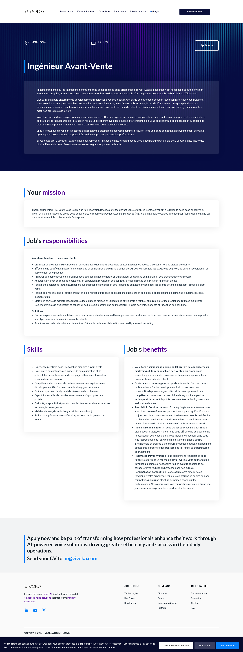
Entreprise (119, 11)
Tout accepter (228, 645)
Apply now (206, 45)
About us (162, 593)
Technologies (131, 593)
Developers (130, 603)
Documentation (199, 593)
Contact (195, 603)
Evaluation (196, 598)
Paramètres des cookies (176, 645)
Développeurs (137, 11)
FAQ (193, 608)
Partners (162, 608)
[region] (121, 644)
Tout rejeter (205, 645)
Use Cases (129, 598)
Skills (35, 349)
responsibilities (65, 240)
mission (53, 192)
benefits (155, 349)
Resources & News (167, 603)
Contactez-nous (194, 12)
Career (161, 598)
